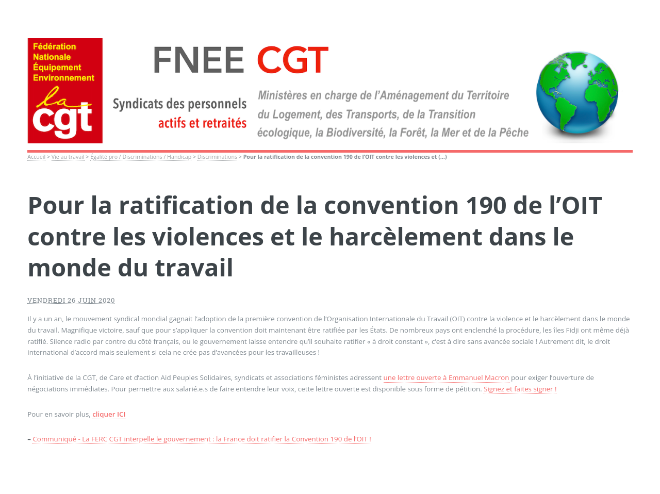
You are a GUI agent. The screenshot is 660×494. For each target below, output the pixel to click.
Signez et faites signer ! (520, 388)
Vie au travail (68, 156)
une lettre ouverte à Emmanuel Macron (446, 377)
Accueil (36, 156)
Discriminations (217, 156)
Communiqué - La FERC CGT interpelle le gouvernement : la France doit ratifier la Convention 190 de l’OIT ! (201, 438)
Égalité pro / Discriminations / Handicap (140, 156)
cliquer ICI (108, 414)
